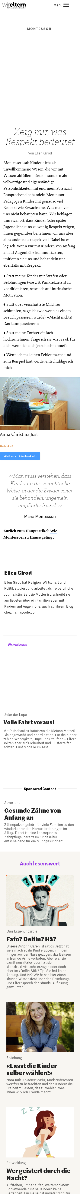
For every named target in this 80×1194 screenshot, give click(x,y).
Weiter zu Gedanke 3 (19, 456)
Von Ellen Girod (40, 153)
